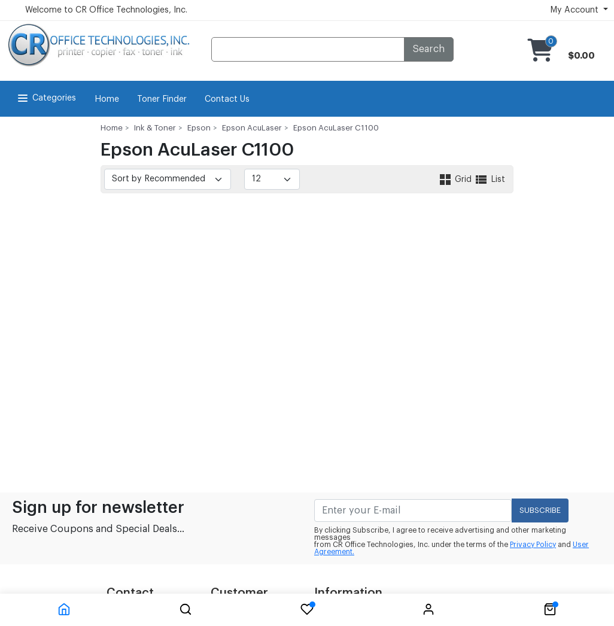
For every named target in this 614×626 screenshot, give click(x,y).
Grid (456, 179)
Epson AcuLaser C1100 (336, 128)
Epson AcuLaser (252, 128)
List (489, 179)
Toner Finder (162, 99)
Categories (46, 98)
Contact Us (227, 99)
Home (107, 99)
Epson (199, 128)
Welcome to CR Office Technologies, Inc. (106, 10)
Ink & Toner (155, 128)
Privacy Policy (533, 544)
